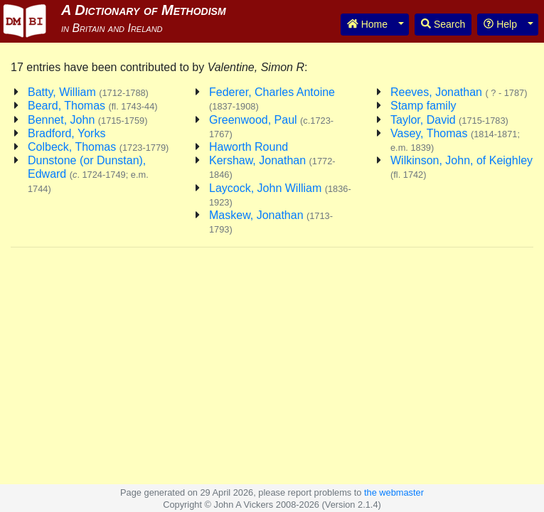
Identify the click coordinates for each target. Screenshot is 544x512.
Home (367, 24)
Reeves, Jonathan (458, 92)
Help (500, 24)
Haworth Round (248, 147)
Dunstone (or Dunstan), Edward (88, 173)
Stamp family (423, 106)
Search (443, 24)
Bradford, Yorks (66, 133)
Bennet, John (87, 120)
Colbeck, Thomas (98, 147)
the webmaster (394, 492)
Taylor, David (449, 120)
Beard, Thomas (93, 106)
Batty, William (88, 92)
